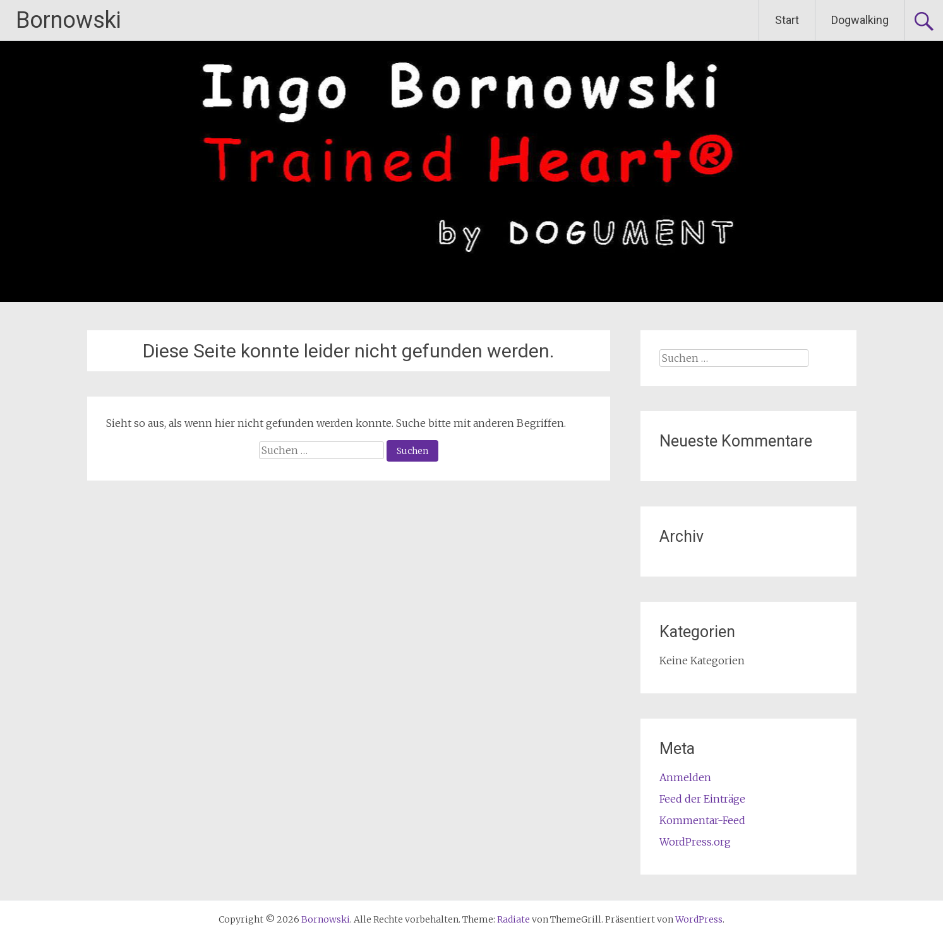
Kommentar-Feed (702, 820)
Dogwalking (860, 20)
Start (787, 20)
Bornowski (68, 20)
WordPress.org (695, 841)
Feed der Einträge (702, 798)
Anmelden (685, 777)
